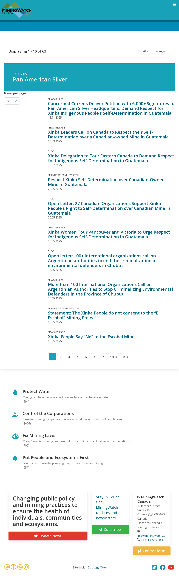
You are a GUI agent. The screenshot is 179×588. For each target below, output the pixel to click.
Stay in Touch (108, 497)
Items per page (15, 93)
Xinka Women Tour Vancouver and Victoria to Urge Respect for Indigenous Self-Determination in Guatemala (109, 234)
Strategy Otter (97, 567)
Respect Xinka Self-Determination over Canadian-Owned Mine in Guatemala (106, 182)
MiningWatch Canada (150, 499)
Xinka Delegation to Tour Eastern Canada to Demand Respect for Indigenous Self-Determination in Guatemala (111, 158)
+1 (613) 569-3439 (152, 540)
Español (143, 51)
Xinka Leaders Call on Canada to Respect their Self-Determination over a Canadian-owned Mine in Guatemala (108, 134)
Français (161, 51)
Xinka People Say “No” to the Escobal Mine (91, 337)
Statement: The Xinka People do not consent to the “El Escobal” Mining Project (104, 315)
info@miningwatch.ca (151, 536)
